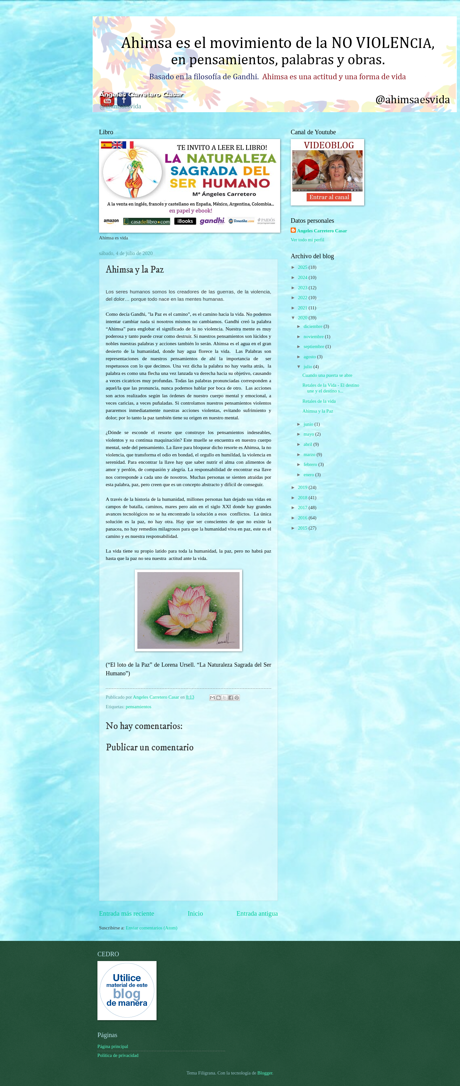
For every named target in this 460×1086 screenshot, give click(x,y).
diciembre (313, 326)
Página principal (112, 1046)
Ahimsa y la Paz (318, 411)
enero (309, 474)
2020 (303, 317)
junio (308, 424)
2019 (303, 487)
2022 (303, 297)
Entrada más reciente (126, 913)
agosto (310, 356)
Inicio (195, 913)
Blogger (264, 1072)
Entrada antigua (257, 913)
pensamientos (138, 706)
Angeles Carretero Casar (322, 230)
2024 (303, 277)
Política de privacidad (117, 1055)
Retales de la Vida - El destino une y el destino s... (331, 388)
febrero (310, 464)
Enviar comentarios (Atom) (151, 927)
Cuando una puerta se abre (327, 375)
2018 (303, 497)
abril (308, 444)
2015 (303, 528)
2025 (303, 267)
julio (308, 366)
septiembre (314, 346)
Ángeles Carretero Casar (140, 94)
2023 (303, 287)
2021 (303, 307)
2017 (303, 507)
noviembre (314, 336)
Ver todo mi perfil (307, 239)
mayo (309, 434)
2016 (303, 517)
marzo (309, 454)
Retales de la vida (319, 401)
